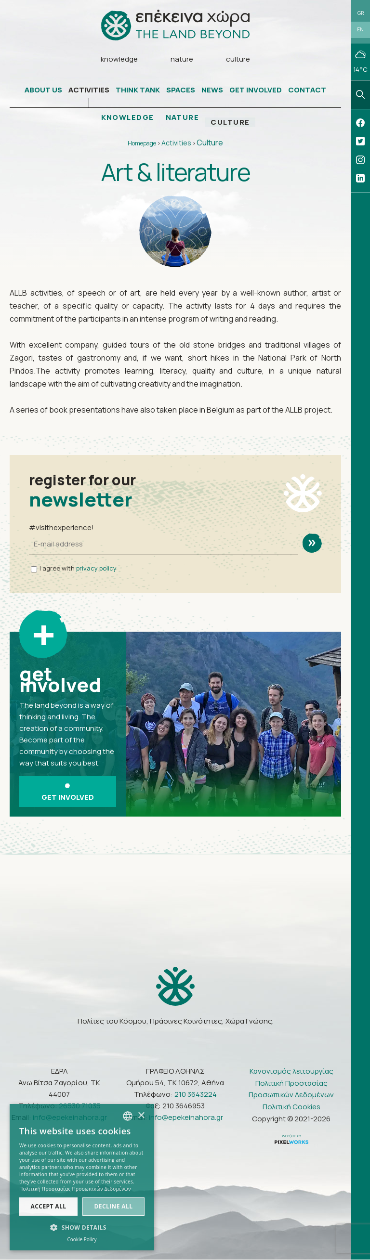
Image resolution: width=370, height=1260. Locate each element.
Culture (210, 143)
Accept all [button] (48, 1206)
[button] (82, 1228)
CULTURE (231, 123)
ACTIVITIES (88, 90)
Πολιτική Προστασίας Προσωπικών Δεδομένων (291, 1089)
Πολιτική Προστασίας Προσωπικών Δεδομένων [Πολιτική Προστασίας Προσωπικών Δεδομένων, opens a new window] (75, 1188)
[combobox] (127, 1116)
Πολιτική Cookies (291, 1107)
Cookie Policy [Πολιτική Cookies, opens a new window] (81, 1239)
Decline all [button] (113, 1206)
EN (360, 29)
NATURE (182, 118)
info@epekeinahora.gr (186, 1117)
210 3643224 (195, 1094)
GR (360, 13)
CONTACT (307, 90)
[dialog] (82, 1177)
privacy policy (96, 568)
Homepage (142, 144)
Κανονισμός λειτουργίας (291, 1071)
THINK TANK (138, 90)
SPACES (180, 90)
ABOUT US (43, 90)
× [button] (141, 1115)
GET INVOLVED (255, 90)
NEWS (212, 90)
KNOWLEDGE (127, 118)
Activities (176, 143)
